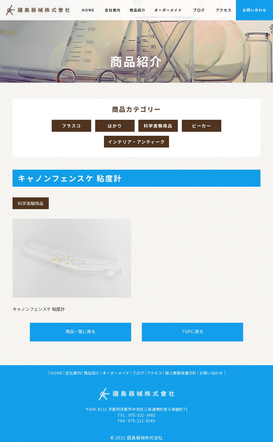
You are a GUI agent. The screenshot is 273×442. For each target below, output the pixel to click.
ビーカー (205, 126)
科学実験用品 (158, 126)
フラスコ (68, 126)
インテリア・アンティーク (136, 144)
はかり (111, 126)
